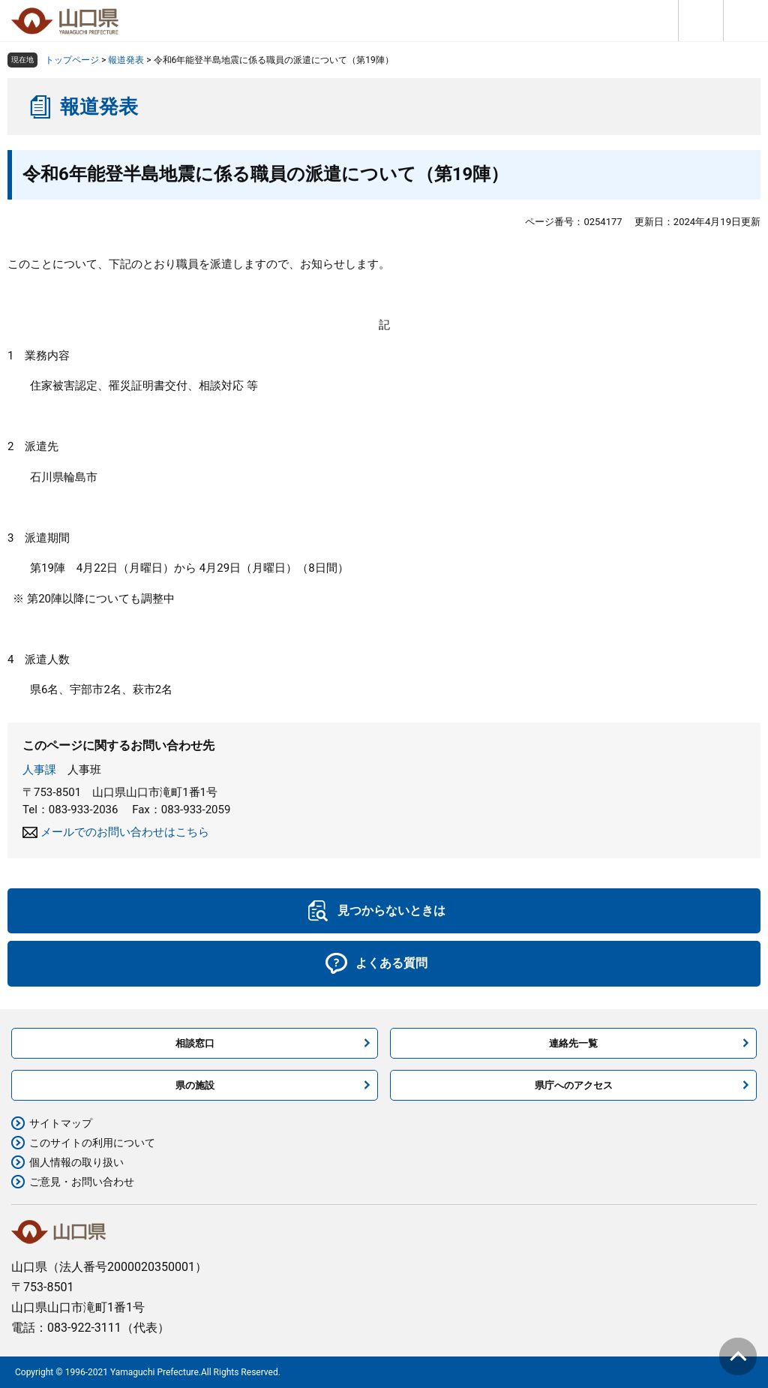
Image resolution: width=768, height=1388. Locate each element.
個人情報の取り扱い (76, 1162)
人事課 (39, 770)
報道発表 (126, 60)
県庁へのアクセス (574, 1085)
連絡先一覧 (573, 1043)
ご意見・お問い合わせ (81, 1182)
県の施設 (195, 1085)
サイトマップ (60, 1123)
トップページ (72, 60)
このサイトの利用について (92, 1143)
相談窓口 (195, 1043)
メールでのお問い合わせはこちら (124, 832)
